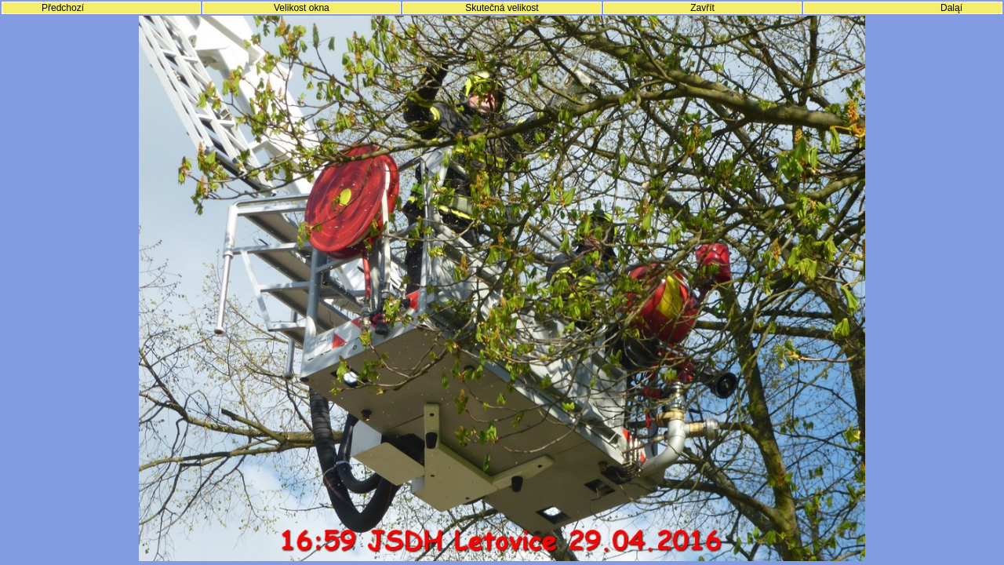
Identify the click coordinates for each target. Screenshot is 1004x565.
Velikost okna (301, 7)
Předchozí (63, 7)
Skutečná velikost (501, 7)
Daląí (951, 7)
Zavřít (702, 7)
